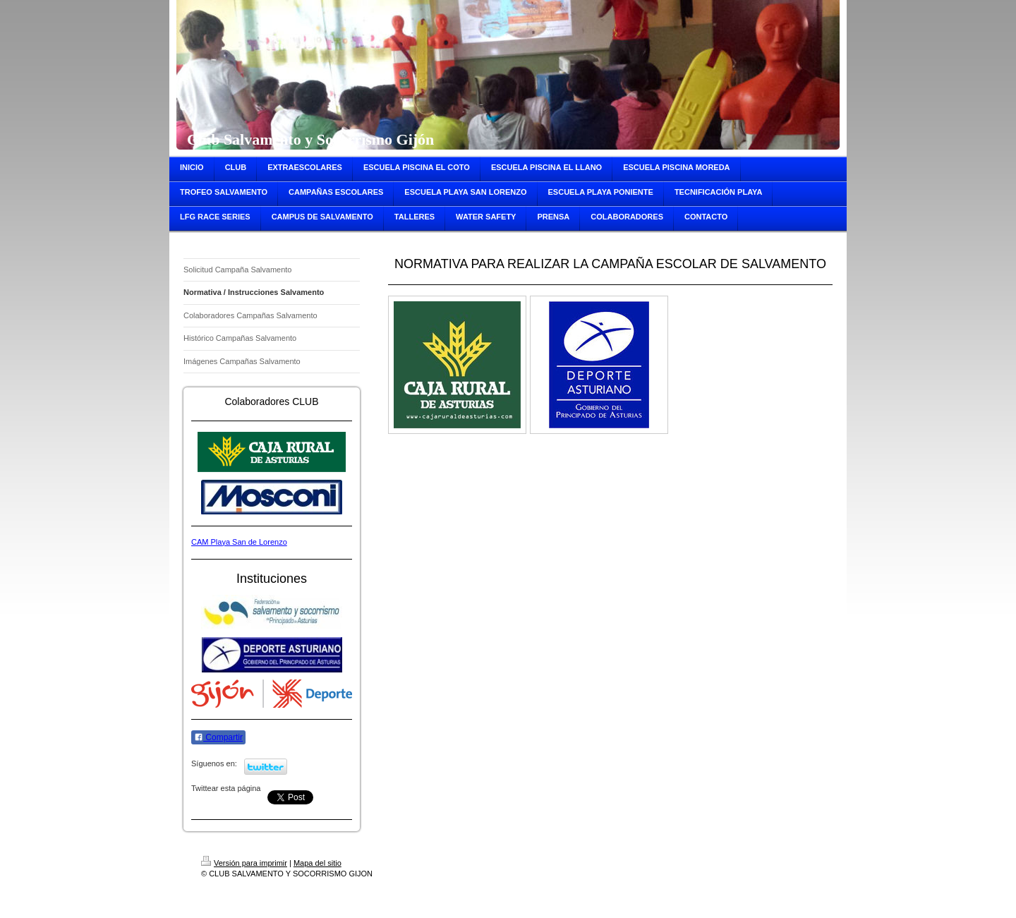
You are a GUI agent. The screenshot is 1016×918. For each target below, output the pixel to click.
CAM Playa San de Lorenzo (239, 542)
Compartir (218, 737)
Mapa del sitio (317, 863)
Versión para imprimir (244, 863)
